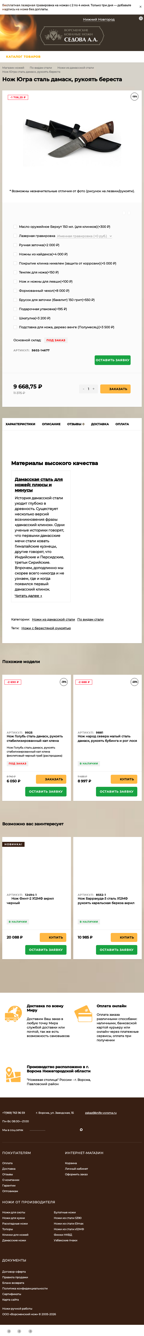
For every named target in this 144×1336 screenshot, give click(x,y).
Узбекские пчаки (65, 1240)
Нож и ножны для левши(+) (43, 282)
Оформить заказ (76, 1174)
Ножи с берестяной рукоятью (46, 628)
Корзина (71, 1163)
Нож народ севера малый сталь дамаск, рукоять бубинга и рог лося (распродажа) (107, 740)
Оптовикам (10, 1191)
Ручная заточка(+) (36, 245)
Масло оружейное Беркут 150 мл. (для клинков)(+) (61, 227)
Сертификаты (11, 1294)
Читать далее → (28, 596)
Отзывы (7, 1174)
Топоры (7, 1229)
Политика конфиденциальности (25, 1288)
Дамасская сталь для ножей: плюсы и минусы (39, 485)
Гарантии (8, 1185)
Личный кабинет (76, 1168)
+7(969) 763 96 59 (13, 1112)
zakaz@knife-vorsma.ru (101, 1112)
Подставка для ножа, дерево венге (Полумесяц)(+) (63, 327)
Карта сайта (10, 1299)
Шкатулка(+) (31, 318)
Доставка (8, 1168)
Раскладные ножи (15, 1223)
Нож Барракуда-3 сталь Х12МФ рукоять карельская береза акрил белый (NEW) (106, 902)
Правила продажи (15, 1277)
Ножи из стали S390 (67, 1218)
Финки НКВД (63, 1234)
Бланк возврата (13, 1283)
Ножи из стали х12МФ (69, 1229)
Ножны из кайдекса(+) (40, 254)
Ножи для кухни (13, 1218)
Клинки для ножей (15, 1234)
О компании (10, 1180)
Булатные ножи (65, 1212)
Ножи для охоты (13, 1212)
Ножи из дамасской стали (75, 67)
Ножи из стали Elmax (68, 1223)
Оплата (7, 1163)
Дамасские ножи (14, 1240)
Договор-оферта (14, 1271)
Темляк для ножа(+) (36, 272)
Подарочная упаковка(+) (40, 309)
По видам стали (41, 67)
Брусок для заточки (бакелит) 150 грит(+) (54, 300)
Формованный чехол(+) (41, 291)
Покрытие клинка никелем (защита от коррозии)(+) (64, 263)
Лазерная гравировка (34, 236)
